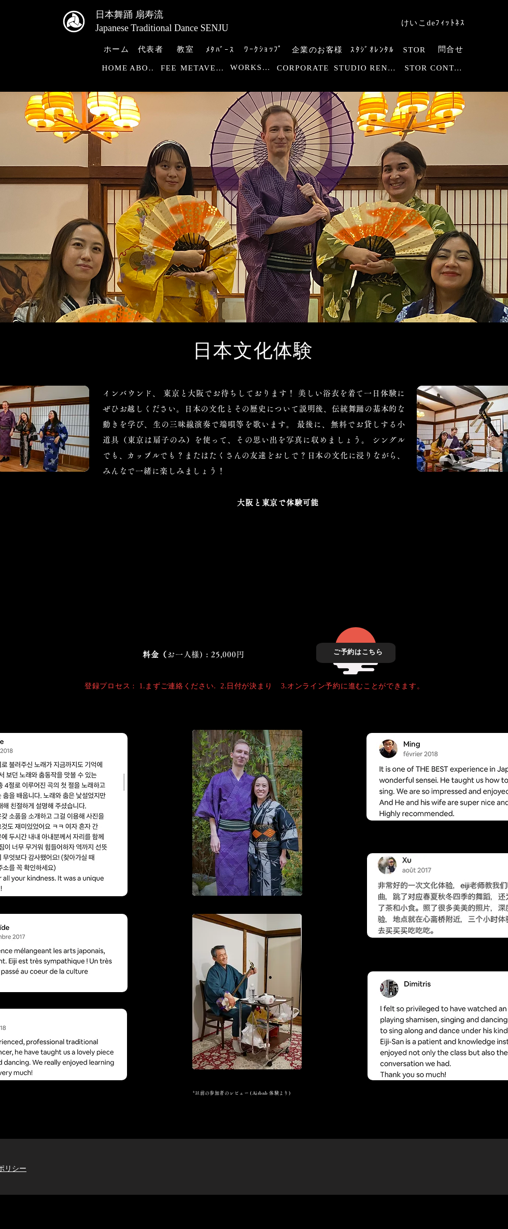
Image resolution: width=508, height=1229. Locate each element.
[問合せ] (451, 49)
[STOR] (415, 50)
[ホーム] (117, 49)
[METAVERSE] (205, 68)
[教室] (186, 49)
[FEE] (169, 68)
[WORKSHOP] (253, 68)
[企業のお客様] (318, 50)
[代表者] (151, 49)
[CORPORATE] (304, 68)
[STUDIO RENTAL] (367, 68)
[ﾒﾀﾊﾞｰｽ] (221, 50)
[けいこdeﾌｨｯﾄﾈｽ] (434, 23)
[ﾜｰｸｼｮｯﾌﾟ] (264, 49)
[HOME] (116, 68)
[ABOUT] (145, 68)
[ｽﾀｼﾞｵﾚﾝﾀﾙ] (373, 50)
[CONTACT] (450, 68)
